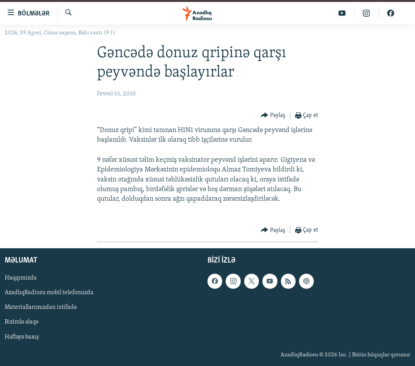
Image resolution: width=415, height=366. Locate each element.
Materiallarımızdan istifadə (41, 308)
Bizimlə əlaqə (21, 322)
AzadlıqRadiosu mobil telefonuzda (49, 293)
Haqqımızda (21, 278)
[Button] (273, 115)
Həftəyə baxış (22, 337)
